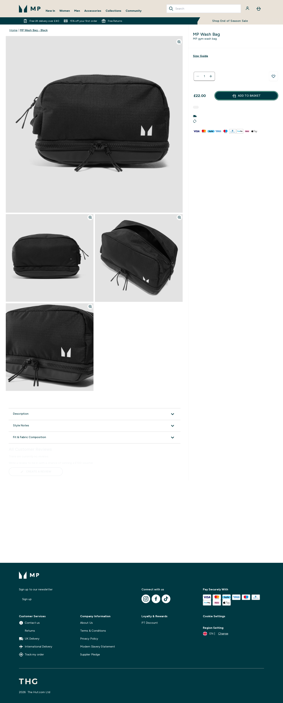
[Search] (171, 8)
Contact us (29, 623)
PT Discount (150, 622)
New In (50, 10)
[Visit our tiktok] (166, 599)
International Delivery (35, 646)
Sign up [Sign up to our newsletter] (27, 599)
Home (13, 30)
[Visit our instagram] (146, 599)
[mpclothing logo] (30, 8)
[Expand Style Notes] (94, 426)
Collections (113, 10)
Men (77, 10)
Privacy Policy (89, 638)
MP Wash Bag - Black (34, 30)
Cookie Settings (214, 616)
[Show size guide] (200, 56)
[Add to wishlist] (273, 76)
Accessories (92, 10)
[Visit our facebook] (156, 599)
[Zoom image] (179, 42)
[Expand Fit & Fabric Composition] (94, 437)
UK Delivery (29, 639)
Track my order (31, 654)
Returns (27, 631)
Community (134, 10)
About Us (86, 622)
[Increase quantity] (211, 76)
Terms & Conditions (93, 630)
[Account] (247, 8)
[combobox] (203, 8)
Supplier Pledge (90, 654)
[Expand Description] (94, 414)
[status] (204, 76)
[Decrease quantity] (198, 76)
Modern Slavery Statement (97, 646)
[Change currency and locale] (215, 633)
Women (64, 10)
